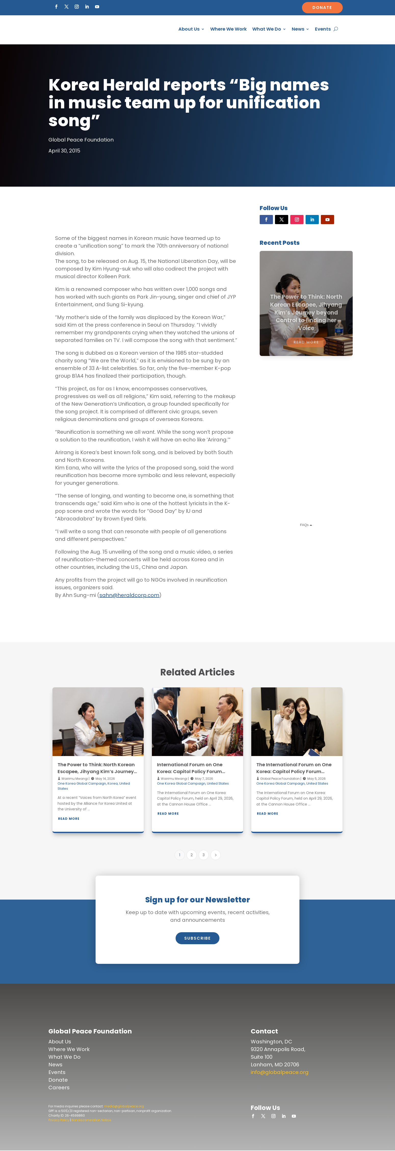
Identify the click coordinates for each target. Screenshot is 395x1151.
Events (323, 29)
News (298, 29)
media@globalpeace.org (124, 1106)
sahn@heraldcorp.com (129, 595)
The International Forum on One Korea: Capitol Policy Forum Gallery (294, 771)
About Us (189, 29)
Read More (69, 818)
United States (218, 783)
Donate (322, 7)
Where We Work (228, 29)
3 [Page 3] (204, 855)
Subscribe (197, 938)
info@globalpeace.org (280, 1072)
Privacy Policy (58, 1120)
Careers (59, 1087)
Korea (113, 783)
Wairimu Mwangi (74, 778)
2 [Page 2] (192, 855)
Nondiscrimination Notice (91, 1120)
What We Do (266, 29)
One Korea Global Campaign (82, 783)
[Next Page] (215, 855)
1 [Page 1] (179, 855)
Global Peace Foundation (279, 778)
